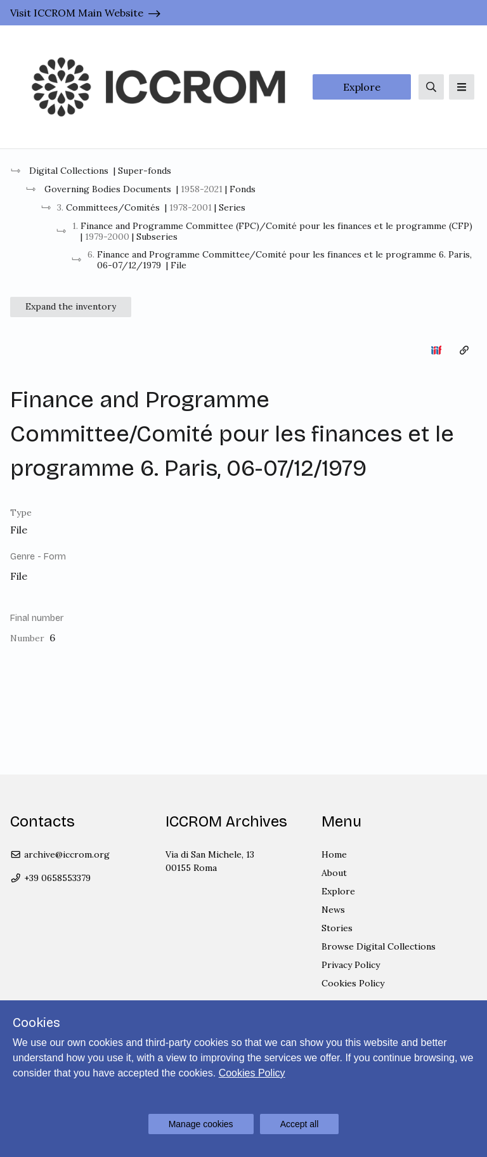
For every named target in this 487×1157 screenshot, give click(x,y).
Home (334, 854)
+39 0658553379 (50, 878)
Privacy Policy (350, 965)
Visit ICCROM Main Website (76, 12)
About (334, 873)
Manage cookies (201, 1124)
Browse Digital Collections (378, 946)
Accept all (299, 1124)
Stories (337, 928)
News (333, 909)
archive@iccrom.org (60, 854)
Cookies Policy (352, 983)
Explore (361, 87)
